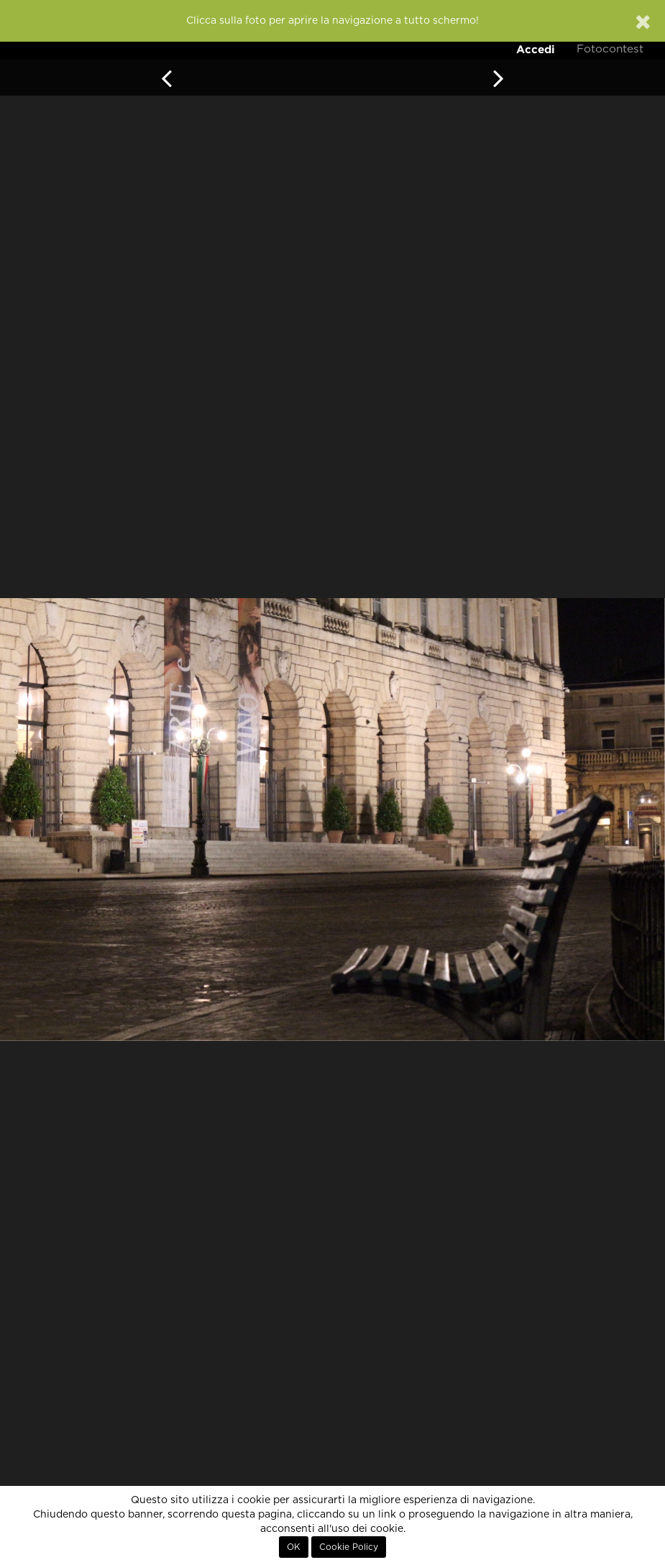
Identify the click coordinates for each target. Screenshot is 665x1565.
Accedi (535, 49)
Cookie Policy (348, 1547)
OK (294, 1547)
